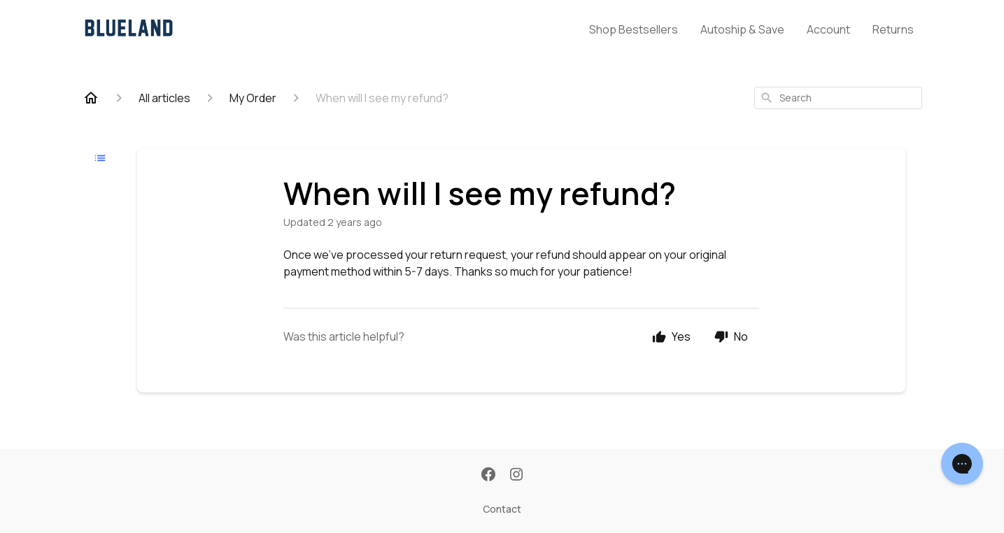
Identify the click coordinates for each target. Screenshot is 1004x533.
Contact (502, 509)
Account (828, 29)
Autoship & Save (742, 29)
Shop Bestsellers (633, 29)
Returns (893, 29)
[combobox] (838, 98)
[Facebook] (488, 475)
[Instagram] (516, 475)
